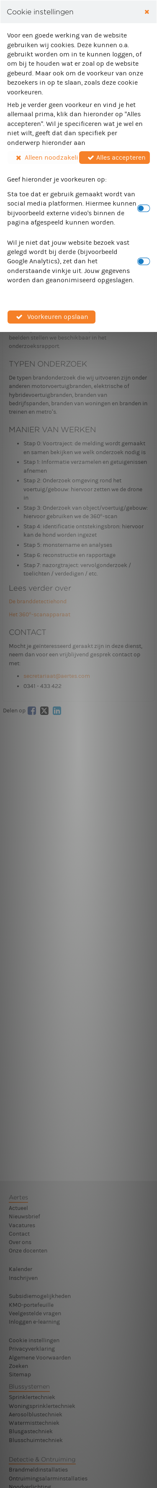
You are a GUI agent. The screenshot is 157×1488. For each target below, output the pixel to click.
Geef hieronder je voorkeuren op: (57, 179)
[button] (43, 157)
